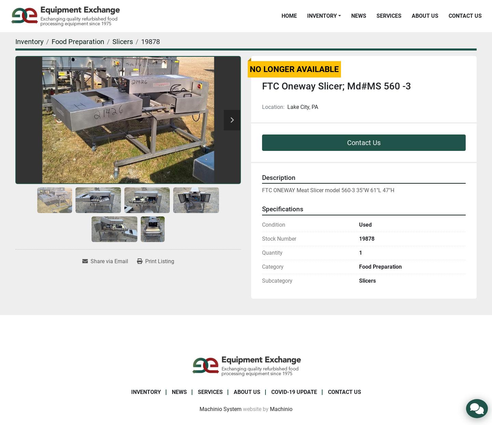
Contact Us (465, 16)
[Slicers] (122, 42)
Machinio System (221, 409)
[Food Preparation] (78, 42)
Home (289, 16)
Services (389, 16)
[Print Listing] (156, 261)
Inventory (322, 16)
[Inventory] (29, 42)
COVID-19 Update (294, 392)
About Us (425, 16)
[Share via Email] (105, 261)
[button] (324, 16)
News (358, 16)
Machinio (281, 409)
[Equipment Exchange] (246, 365)
